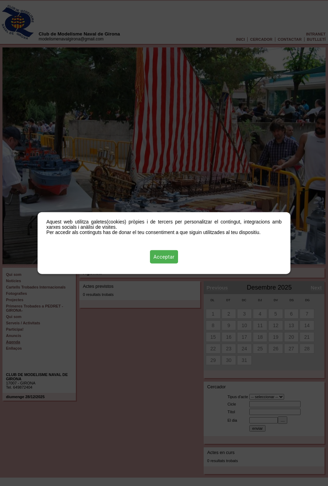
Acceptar (164, 257)
